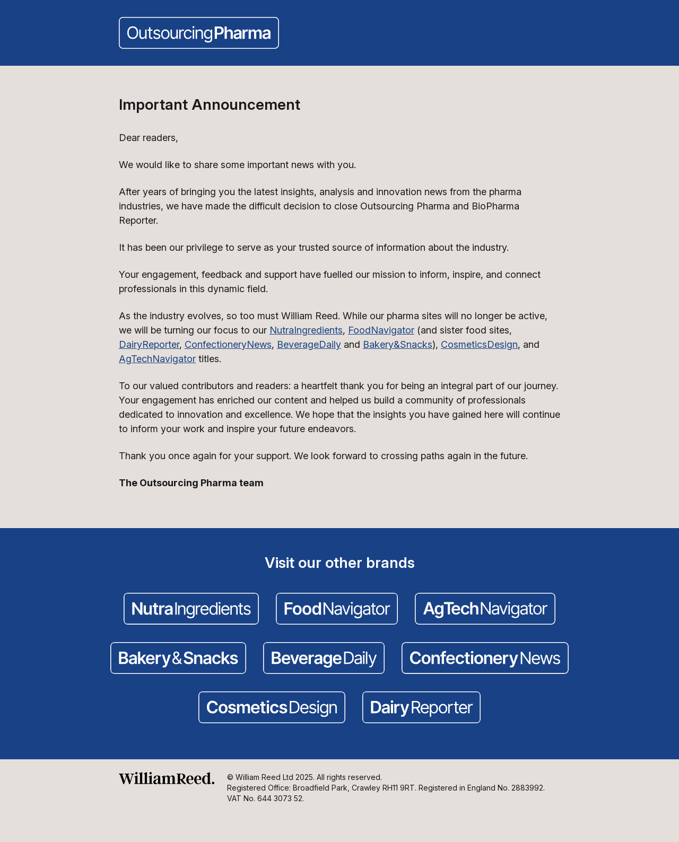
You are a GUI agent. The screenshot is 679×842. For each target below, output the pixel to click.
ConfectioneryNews (228, 344)
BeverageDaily (309, 344)
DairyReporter (149, 344)
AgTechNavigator (157, 358)
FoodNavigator (381, 330)
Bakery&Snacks (397, 344)
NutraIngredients (306, 330)
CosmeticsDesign (479, 344)
